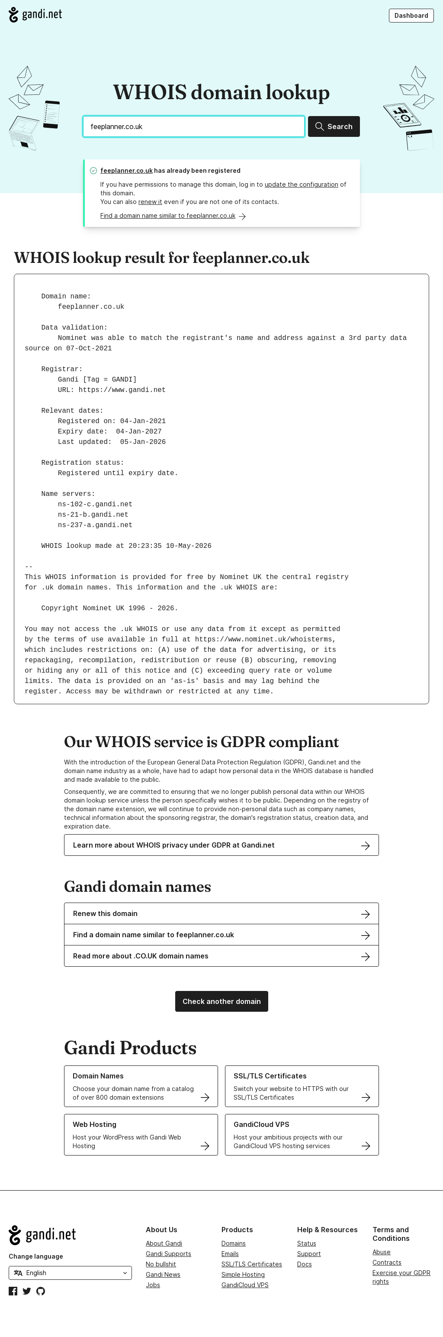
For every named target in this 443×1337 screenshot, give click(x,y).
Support (309, 1253)
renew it (150, 201)
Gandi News (163, 1274)
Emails (230, 1253)
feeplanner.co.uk (126, 170)
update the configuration (301, 184)
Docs (304, 1264)
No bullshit (161, 1264)
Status (306, 1243)
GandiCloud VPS (245, 1284)
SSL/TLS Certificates (252, 1264)
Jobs (153, 1284)
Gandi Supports (168, 1253)
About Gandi (164, 1243)
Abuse (381, 1252)
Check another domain (222, 1001)
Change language (36, 1256)
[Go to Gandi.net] (35, 15)
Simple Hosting (243, 1274)
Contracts (386, 1262)
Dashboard (411, 15)
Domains (234, 1243)
